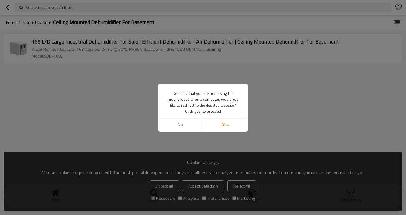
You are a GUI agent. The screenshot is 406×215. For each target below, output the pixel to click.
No (180, 124)
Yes (225, 124)
